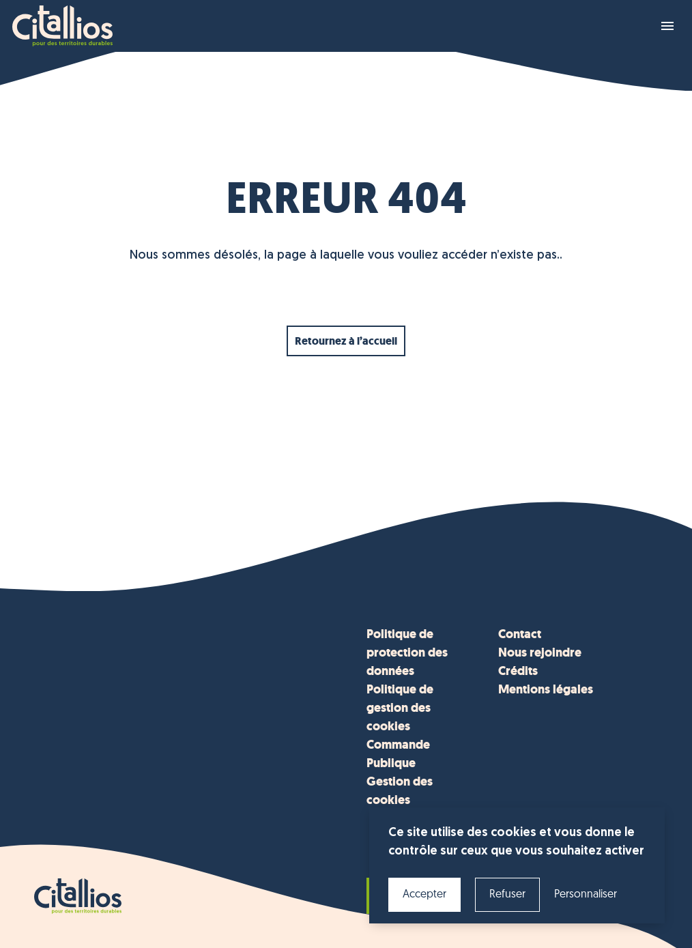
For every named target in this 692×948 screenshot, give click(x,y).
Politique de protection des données (407, 652)
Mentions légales (545, 689)
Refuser (507, 894)
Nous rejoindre (539, 652)
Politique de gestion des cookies (399, 707)
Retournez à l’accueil (346, 341)
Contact (519, 634)
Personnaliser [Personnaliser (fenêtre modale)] (585, 894)
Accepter (424, 894)
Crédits (518, 671)
